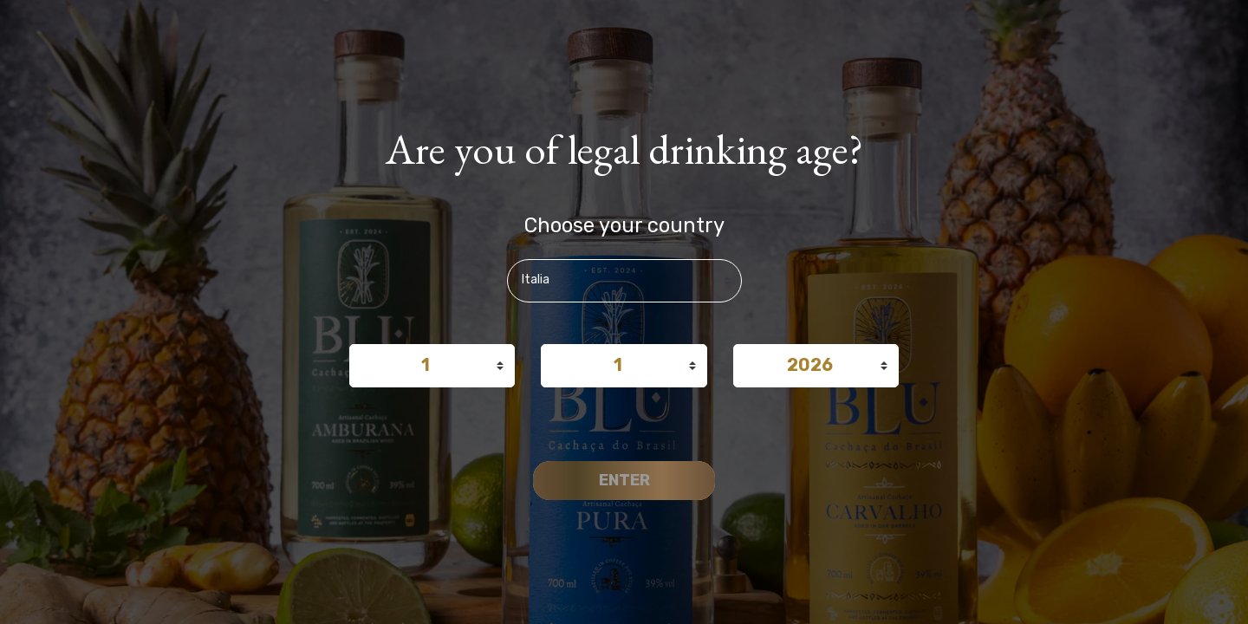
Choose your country (624, 225)
